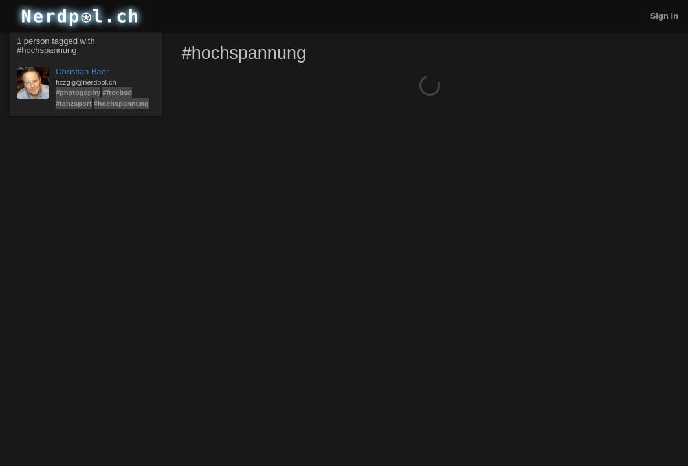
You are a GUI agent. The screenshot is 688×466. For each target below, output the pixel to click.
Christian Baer (82, 71)
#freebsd (117, 92)
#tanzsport (74, 103)
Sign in (664, 16)
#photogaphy (78, 92)
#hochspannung (121, 103)
